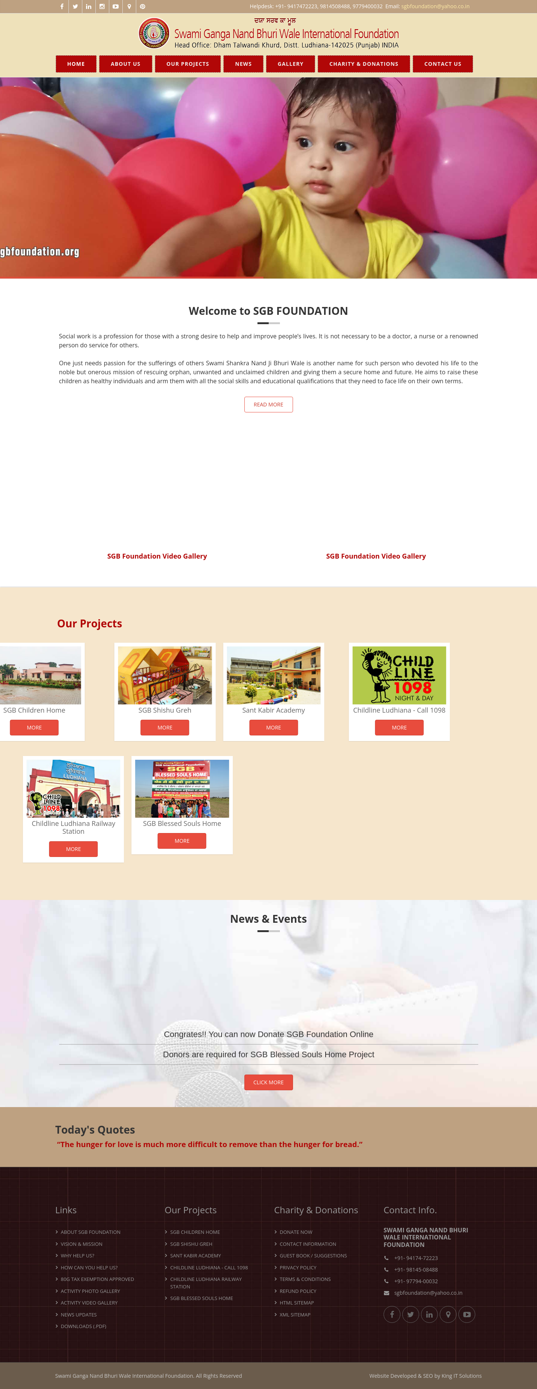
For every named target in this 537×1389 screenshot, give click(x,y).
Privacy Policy (298, 1267)
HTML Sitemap (297, 1302)
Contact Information (308, 1244)
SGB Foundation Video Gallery (157, 555)
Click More (268, 1082)
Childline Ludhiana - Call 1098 (360, 710)
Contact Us (442, 63)
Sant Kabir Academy (231, 710)
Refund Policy (298, 1291)
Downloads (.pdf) (83, 1326)
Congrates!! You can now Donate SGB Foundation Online (268, 1045)
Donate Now (296, 1232)
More (122, 727)
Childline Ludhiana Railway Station (206, 1283)
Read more (268, 404)
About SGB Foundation (91, 1232)
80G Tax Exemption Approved (97, 1279)
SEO (428, 1375)
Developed (403, 1375)
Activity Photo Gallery (90, 1291)
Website (379, 1375)
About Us (126, 63)
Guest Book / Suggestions (313, 1255)
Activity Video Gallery (89, 1302)
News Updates (79, 1314)
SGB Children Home (195, 1232)
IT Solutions (468, 1375)
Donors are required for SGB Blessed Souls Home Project (268, 1065)
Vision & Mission (82, 1244)
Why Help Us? (77, 1255)
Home (76, 63)
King (447, 1375)
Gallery (290, 63)
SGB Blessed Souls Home (143, 823)
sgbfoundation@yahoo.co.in (436, 6)
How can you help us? (89, 1267)
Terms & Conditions (305, 1279)
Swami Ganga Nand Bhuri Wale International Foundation (124, 1375)
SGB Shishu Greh (122, 710)
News (243, 63)
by (437, 1375)
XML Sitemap (295, 1314)
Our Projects (188, 63)
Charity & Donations (364, 63)
